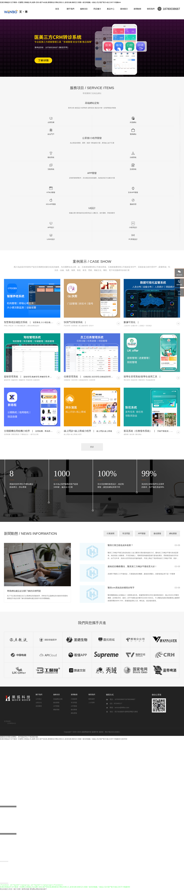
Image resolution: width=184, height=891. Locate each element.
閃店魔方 (97, 9)
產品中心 (110, 9)
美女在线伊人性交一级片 (8, 890)
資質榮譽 (39, 706)
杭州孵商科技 (11, 723)
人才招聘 (91, 702)
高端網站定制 (57, 699)
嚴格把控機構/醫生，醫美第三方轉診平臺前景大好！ (132, 566)
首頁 (57, 9)
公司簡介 (39, 699)
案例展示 (124, 9)
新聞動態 (137, 9)
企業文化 (39, 702)
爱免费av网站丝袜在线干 (38, 890)
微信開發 (157, 533)
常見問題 (126, 533)
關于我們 (70, 9)
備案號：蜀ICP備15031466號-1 (109, 732)
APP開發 (142, 533)
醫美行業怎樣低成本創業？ (120, 545)
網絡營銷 (56, 709)
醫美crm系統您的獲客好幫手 (121, 588)
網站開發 (173, 533)
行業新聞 (110, 533)
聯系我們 (151, 9)
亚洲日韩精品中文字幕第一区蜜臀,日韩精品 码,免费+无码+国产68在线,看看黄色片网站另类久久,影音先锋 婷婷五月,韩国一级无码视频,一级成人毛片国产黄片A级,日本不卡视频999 (60, 2)
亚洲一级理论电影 (23, 890)
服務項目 (84, 9)
